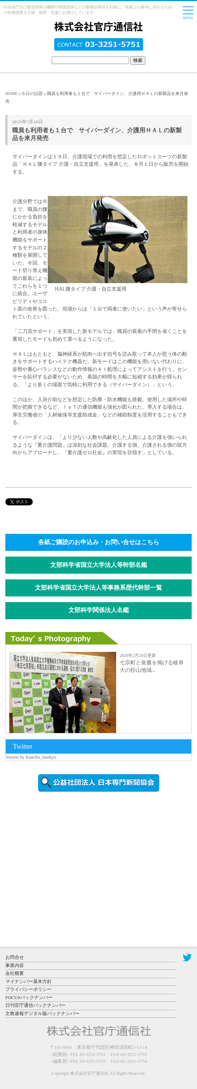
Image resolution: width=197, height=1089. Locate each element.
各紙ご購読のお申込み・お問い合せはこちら (98, 542)
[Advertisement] (65, 857)
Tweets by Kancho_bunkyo (31, 757)
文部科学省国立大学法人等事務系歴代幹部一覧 (98, 587)
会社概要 (14, 973)
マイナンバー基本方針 (28, 981)
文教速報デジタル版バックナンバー (42, 1013)
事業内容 (14, 965)
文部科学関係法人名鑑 (98, 610)
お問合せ (14, 957)
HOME (11, 93)
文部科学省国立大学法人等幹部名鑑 (98, 565)
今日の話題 (32, 93)
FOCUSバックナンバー (29, 997)
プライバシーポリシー (28, 989)
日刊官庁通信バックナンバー (35, 1005)
